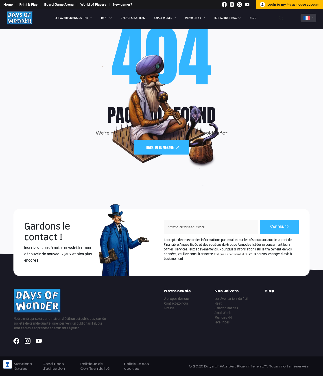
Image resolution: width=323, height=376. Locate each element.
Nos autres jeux (225, 18)
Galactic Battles (133, 18)
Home (8, 4)
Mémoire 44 (193, 18)
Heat (104, 18)
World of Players (93, 4)
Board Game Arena (59, 4)
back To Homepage (162, 147)
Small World (163, 18)
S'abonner (279, 227)
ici (263, 245)
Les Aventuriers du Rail (71, 18)
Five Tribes (222, 322)
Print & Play (28, 4)
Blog (253, 18)
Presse (169, 308)
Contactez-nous (176, 303)
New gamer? (122, 4)
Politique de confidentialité (230, 254)
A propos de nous (177, 299)
